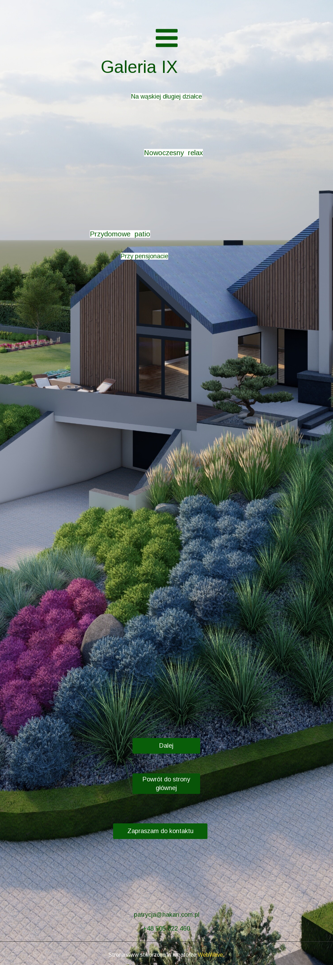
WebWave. (211, 955)
